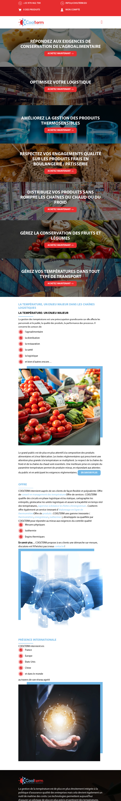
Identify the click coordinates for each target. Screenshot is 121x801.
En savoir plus (89, 473)
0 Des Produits (31, 10)
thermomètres (26, 517)
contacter (59, 546)
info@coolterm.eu (76, 3)
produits (47, 513)
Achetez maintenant (60, 53)
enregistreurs (42, 517)
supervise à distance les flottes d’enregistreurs (62, 506)
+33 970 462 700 (32, 3)
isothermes (56, 517)
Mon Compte (72, 10)
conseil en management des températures (44, 495)
